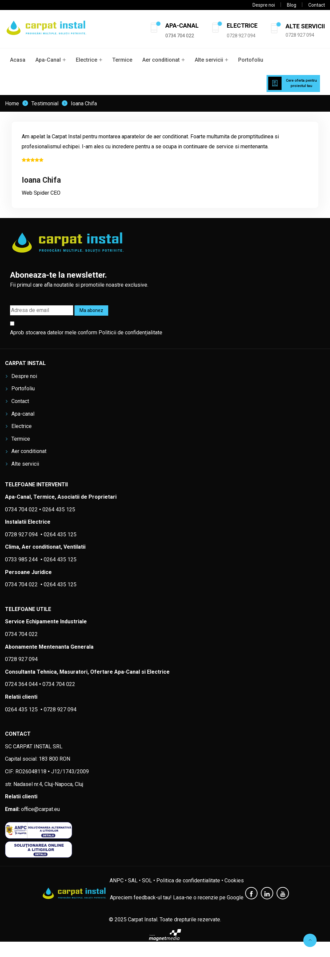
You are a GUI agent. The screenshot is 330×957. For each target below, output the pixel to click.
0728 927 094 (241, 35)
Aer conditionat (161, 60)
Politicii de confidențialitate (130, 332)
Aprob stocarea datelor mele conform (86, 332)
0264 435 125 (60, 559)
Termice (122, 60)
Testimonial (44, 103)
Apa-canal (22, 414)
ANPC (117, 880)
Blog (291, 5)
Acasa (17, 60)
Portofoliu (250, 60)
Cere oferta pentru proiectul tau (301, 83)
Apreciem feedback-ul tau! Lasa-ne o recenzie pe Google (176, 897)
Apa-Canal (48, 60)
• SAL (131, 880)
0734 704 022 (58, 684)
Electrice (86, 60)
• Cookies (232, 880)
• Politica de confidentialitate (186, 880)
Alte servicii (209, 60)
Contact (316, 5)
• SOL (145, 880)
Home (12, 103)
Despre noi (264, 5)
